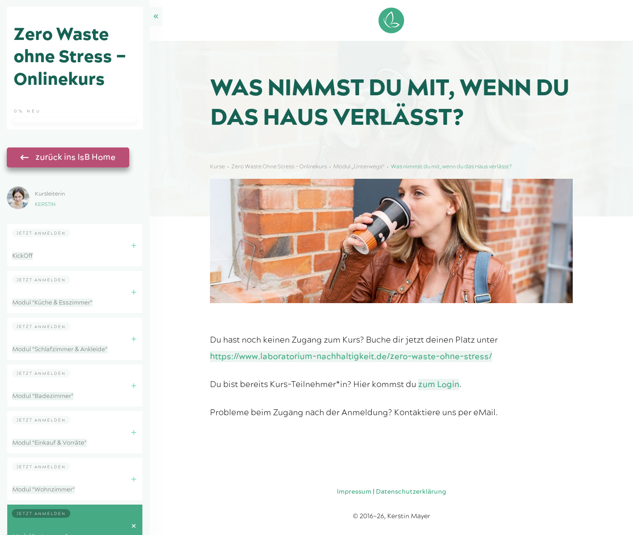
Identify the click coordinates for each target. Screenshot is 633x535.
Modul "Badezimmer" (42, 396)
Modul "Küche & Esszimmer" (52, 303)
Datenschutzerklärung (411, 491)
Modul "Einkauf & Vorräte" (49, 443)
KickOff (22, 256)
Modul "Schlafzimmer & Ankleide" (59, 349)
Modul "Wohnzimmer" (43, 490)
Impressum (354, 491)
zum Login (438, 384)
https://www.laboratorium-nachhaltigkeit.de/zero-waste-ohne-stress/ (351, 356)
